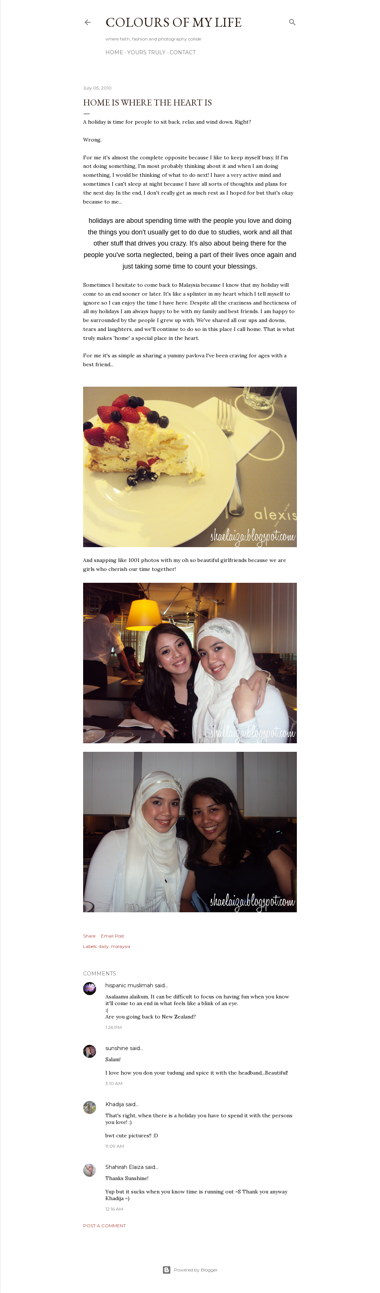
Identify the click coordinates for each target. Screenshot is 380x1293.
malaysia (120, 946)
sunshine (116, 1048)
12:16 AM (114, 1209)
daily (104, 946)
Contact (183, 52)
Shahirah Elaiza (124, 1167)
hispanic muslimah (129, 985)
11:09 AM (114, 1146)
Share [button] (89, 936)
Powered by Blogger (190, 1270)
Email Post (112, 936)
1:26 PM (113, 1027)
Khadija (114, 1104)
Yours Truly (146, 52)
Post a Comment (104, 1225)
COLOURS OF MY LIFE (173, 22)
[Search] (292, 20)
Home (114, 52)
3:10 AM (113, 1083)
